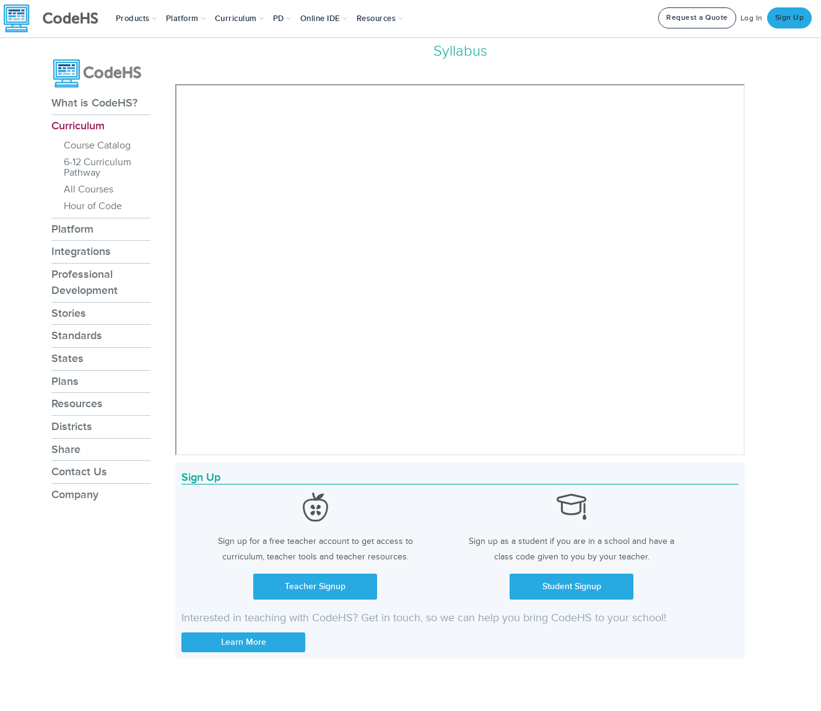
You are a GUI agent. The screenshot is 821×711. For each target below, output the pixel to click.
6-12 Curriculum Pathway (97, 167)
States (67, 358)
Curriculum (78, 125)
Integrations (81, 251)
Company (74, 494)
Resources (77, 403)
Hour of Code (93, 206)
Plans (65, 381)
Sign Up (789, 17)
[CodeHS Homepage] (55, 18)
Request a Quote (697, 17)
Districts (71, 426)
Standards (76, 335)
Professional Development (84, 282)
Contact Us (79, 471)
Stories (68, 313)
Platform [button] (186, 19)
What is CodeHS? (94, 103)
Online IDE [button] (324, 19)
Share (65, 449)
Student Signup (571, 586)
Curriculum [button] (239, 19)
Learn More (243, 642)
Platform (72, 229)
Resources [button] (380, 19)
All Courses (88, 189)
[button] (136, 18)
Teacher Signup (315, 586)
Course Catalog (97, 145)
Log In (752, 18)
